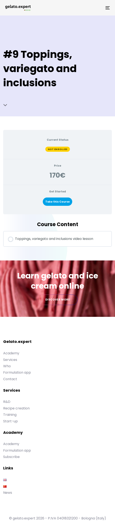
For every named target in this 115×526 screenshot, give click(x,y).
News (7, 492)
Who (7, 366)
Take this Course (57, 201)
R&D (6, 401)
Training (10, 414)
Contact (10, 379)
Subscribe (11, 456)
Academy (11, 353)
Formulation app (17, 372)
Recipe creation (16, 408)
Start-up (10, 421)
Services (10, 359)
